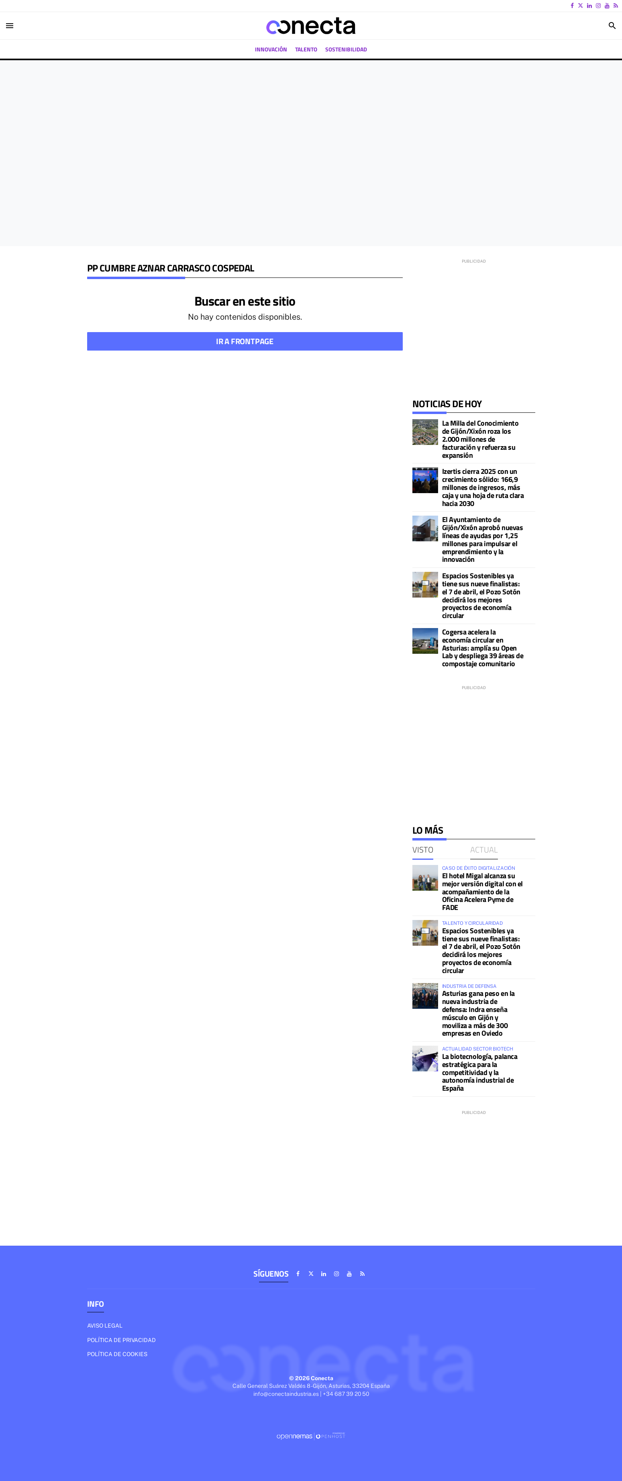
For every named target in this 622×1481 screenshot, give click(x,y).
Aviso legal (104, 1325)
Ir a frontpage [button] (244, 341)
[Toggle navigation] (9, 25)
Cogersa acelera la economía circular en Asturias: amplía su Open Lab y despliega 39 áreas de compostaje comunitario (483, 647)
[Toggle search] (612, 25)
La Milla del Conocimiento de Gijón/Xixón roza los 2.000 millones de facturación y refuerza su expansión (480, 439)
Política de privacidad (121, 1340)
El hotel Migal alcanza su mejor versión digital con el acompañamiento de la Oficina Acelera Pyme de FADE (482, 891)
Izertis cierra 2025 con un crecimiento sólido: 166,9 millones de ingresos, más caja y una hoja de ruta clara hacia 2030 (483, 487)
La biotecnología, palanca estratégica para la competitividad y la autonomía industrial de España (480, 1072)
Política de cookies (117, 1354)
